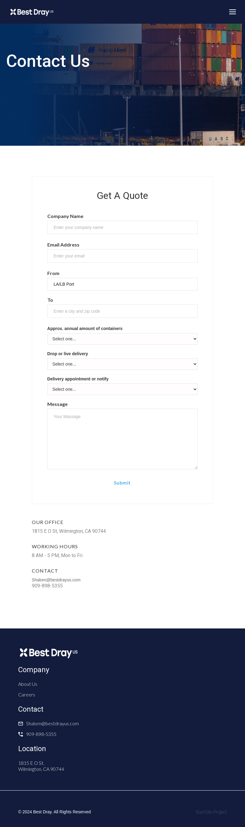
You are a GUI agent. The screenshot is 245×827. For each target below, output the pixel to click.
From (53, 273)
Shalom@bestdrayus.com (56, 579)
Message (57, 404)
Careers (26, 694)
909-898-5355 (41, 734)
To (50, 300)
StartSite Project (211, 812)
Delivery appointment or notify (78, 378)
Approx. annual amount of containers (84, 328)
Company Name (65, 216)
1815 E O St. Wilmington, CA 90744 (41, 766)
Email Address (63, 244)
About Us (27, 684)
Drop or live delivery (67, 353)
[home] (32, 12)
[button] (232, 11)
